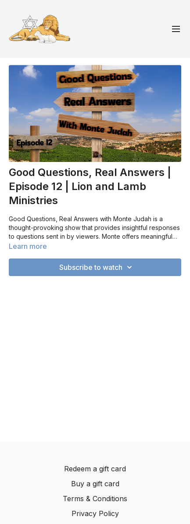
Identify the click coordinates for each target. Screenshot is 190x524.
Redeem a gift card (95, 468)
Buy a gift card (95, 483)
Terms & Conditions (95, 498)
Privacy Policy (95, 513)
